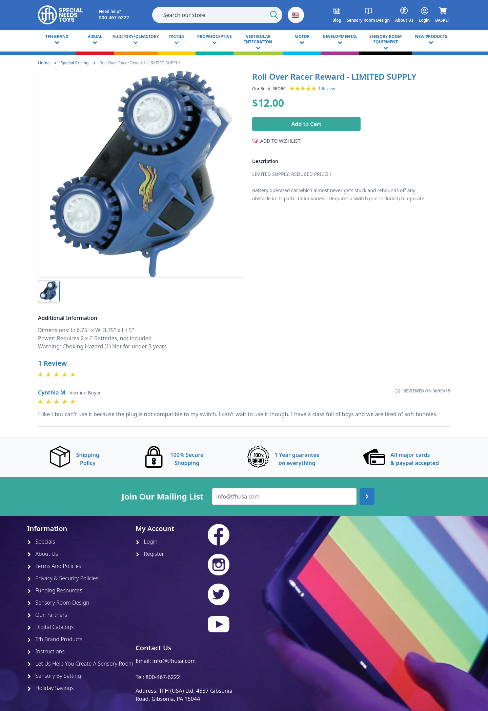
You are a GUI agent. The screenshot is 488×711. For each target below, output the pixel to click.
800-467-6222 (162, 677)
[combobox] (217, 15)
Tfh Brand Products (55, 639)
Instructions (46, 651)
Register (150, 553)
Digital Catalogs (50, 627)
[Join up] (367, 496)
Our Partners (47, 614)
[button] (296, 15)
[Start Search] (274, 15)
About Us (42, 553)
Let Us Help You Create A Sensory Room (80, 663)
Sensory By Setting (54, 675)
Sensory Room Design (58, 602)
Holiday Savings (50, 688)
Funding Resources (54, 590)
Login (147, 541)
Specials (41, 541)
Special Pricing (75, 63)
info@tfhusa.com (174, 661)
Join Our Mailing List (163, 496)
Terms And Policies (54, 566)
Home (44, 63)
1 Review (326, 89)
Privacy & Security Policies (62, 578)
